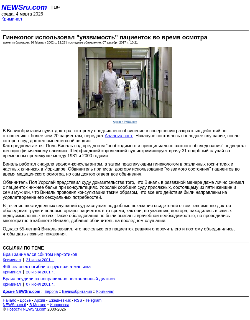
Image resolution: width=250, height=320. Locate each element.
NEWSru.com (24, 7)
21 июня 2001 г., (40, 260)
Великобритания (77, 291)
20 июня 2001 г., (40, 272)
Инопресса (60, 305)
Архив (39, 300)
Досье (25, 300)
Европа (51, 291)
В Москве (37, 305)
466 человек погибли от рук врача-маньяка (47, 266)
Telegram (94, 300)
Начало (9, 300)
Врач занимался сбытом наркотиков (40, 254)
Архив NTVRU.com (125, 121)
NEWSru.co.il (14, 305)
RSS (78, 300)
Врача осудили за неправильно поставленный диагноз (59, 278)
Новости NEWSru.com (26, 309)
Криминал (11, 19)
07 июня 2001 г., (40, 284)
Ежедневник (60, 300)
